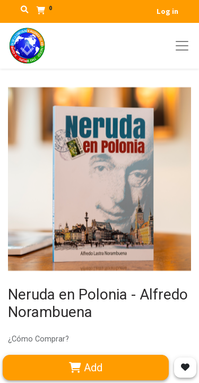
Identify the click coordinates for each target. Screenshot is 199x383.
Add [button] (85, 367)
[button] (185, 367)
